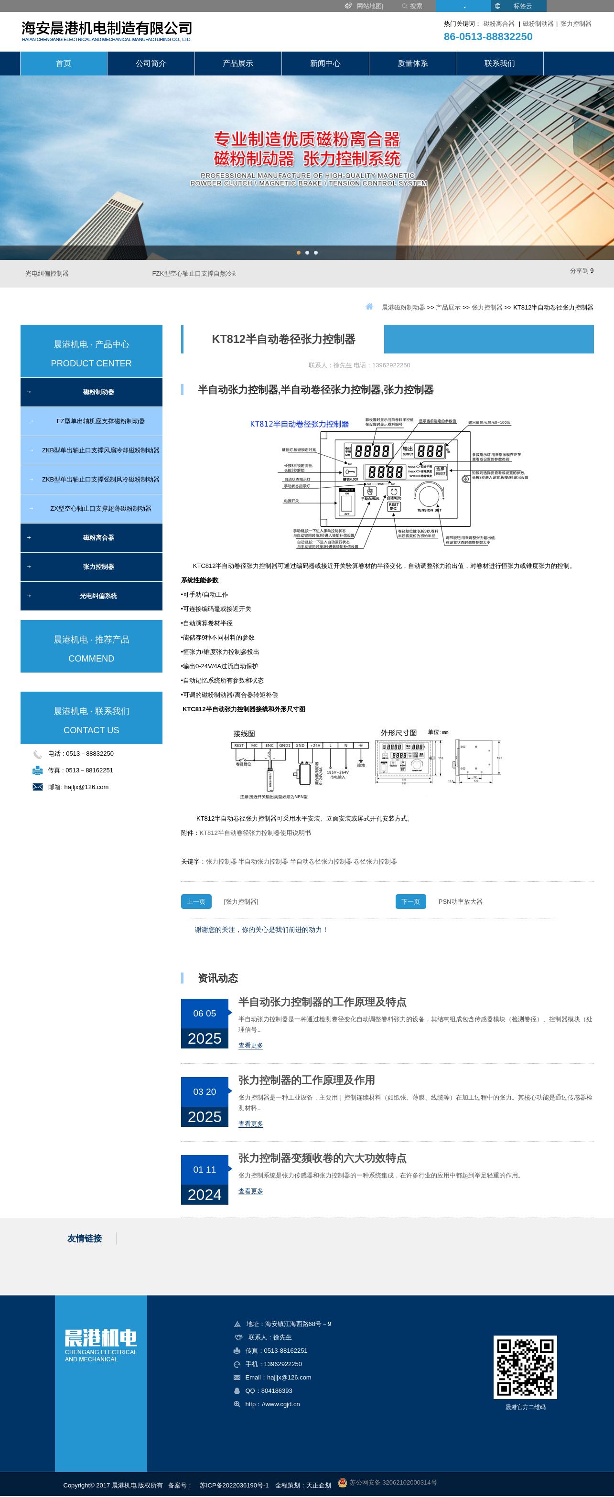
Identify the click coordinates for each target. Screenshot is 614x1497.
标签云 (523, 6)
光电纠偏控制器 (47, 273)
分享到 (579, 270)
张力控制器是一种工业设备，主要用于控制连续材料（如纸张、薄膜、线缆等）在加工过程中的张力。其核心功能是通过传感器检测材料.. (415, 1103)
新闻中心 (325, 63)
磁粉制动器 (538, 23)
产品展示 (238, 63)
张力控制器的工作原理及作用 (306, 1080)
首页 (63, 63)
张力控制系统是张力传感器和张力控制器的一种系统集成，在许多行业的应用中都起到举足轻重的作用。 (381, 1175)
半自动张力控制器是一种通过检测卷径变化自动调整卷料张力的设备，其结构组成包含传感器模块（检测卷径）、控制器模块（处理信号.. (415, 1024)
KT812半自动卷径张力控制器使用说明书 (255, 832)
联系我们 (500, 63)
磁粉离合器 (499, 23)
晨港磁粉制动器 (403, 307)
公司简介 (151, 63)
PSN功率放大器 (461, 901)
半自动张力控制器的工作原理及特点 (322, 1002)
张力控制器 (576, 23)
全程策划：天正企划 (303, 1485)
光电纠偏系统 (98, 595)
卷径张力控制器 (375, 861)
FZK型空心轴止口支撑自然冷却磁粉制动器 (211, 273)
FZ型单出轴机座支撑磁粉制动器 (101, 421)
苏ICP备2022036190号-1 (234, 1485)
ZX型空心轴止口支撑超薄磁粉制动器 (100, 508)
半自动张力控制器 (263, 861)
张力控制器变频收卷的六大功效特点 (322, 1158)
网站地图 (369, 6)
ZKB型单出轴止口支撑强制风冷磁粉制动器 (101, 479)
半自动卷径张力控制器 (321, 861)
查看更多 (250, 1045)
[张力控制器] (241, 901)
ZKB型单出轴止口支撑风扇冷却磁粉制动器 (101, 450)
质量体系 (413, 63)
